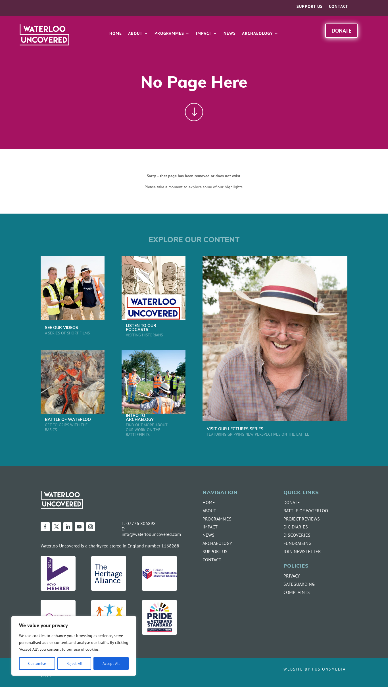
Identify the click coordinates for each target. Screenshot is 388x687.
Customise (37, 663)
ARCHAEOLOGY (217, 543)
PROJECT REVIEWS (301, 519)
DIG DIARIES (295, 527)
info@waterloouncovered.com (151, 534)
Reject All (74, 663)
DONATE (291, 502)
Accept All (111, 663)
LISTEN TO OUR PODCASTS (141, 328)
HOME (209, 502)
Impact (204, 33)
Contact (338, 7)
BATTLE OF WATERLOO (68, 420)
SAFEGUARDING (299, 584)
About (135, 33)
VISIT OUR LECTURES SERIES (235, 429)
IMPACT (210, 527)
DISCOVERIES (296, 535)
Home (115, 33)
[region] (73, 646)
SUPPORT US (215, 551)
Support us (310, 7)
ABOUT (209, 510)
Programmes (169, 33)
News (230, 33)
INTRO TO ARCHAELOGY (140, 418)
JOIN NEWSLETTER (302, 551)
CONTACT (212, 559)
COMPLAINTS (296, 592)
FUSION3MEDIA (329, 669)
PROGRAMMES (217, 519)
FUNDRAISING (297, 543)
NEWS (208, 535)
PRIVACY (291, 576)
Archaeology (257, 33)
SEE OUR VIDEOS (61, 328)
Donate (341, 30)
